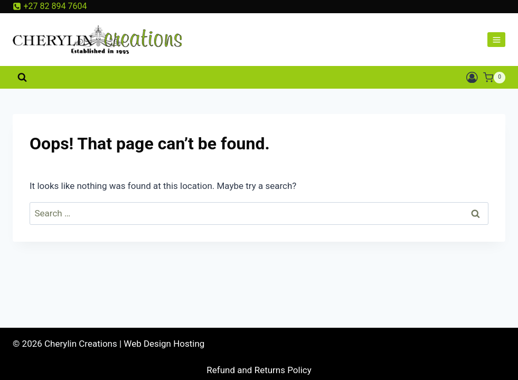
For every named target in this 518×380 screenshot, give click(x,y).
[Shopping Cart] (494, 77)
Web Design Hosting (164, 343)
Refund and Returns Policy (259, 370)
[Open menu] (496, 39)
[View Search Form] (22, 77)
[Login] (472, 77)
